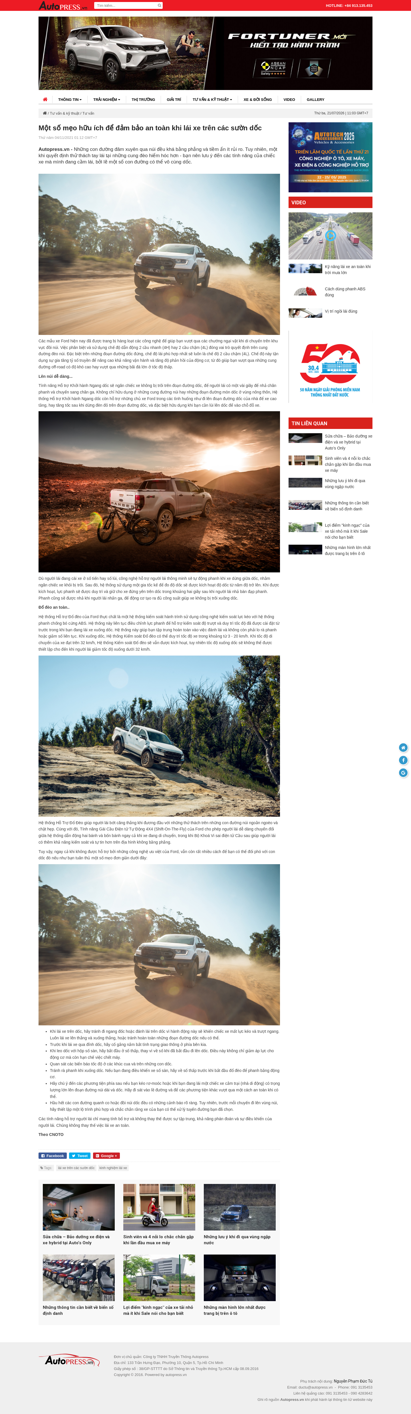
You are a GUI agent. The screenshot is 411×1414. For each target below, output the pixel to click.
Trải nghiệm (106, 99)
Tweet (80, 1156)
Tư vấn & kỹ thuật (212, 99)
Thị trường (143, 99)
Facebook (52, 1156)
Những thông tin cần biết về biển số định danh (78, 1310)
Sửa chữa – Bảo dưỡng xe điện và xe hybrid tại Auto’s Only (76, 1239)
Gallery (316, 99)
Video (289, 99)
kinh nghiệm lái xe (113, 1168)
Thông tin (70, 99)
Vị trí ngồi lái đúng (341, 317)
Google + (106, 1156)
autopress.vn (176, 1375)
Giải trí (174, 99)
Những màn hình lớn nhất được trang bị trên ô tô (235, 1310)
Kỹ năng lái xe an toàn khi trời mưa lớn (348, 269)
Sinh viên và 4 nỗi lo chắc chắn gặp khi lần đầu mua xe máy (158, 1239)
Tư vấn (88, 113)
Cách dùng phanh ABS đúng (345, 295)
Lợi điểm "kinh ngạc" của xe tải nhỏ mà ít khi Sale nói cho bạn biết (158, 1310)
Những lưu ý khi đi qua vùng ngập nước (237, 1239)
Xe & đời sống (258, 99)
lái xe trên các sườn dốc (76, 1168)
